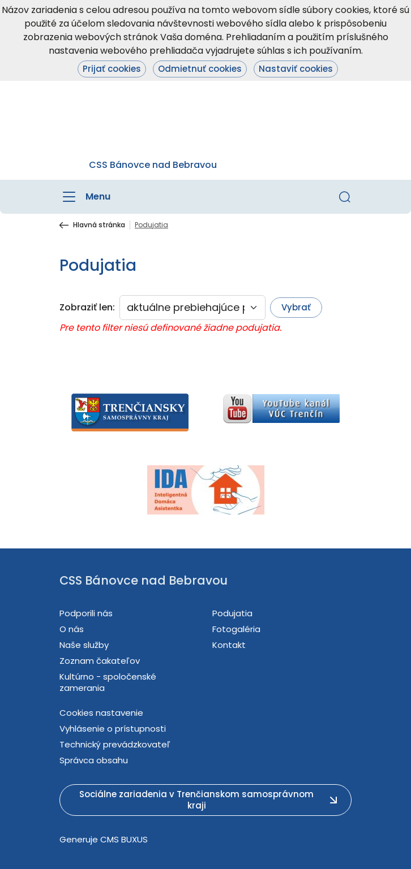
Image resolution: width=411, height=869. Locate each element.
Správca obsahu (93, 760)
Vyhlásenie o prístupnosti (112, 728)
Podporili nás (86, 613)
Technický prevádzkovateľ (114, 744)
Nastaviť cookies (296, 69)
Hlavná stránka (99, 225)
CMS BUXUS (124, 839)
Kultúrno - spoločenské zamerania (107, 682)
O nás (71, 629)
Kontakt (229, 645)
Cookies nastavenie (101, 713)
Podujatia (232, 613)
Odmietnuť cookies (200, 69)
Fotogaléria (236, 629)
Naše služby (84, 645)
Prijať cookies (112, 69)
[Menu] (84, 197)
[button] (344, 197)
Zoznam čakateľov (99, 661)
